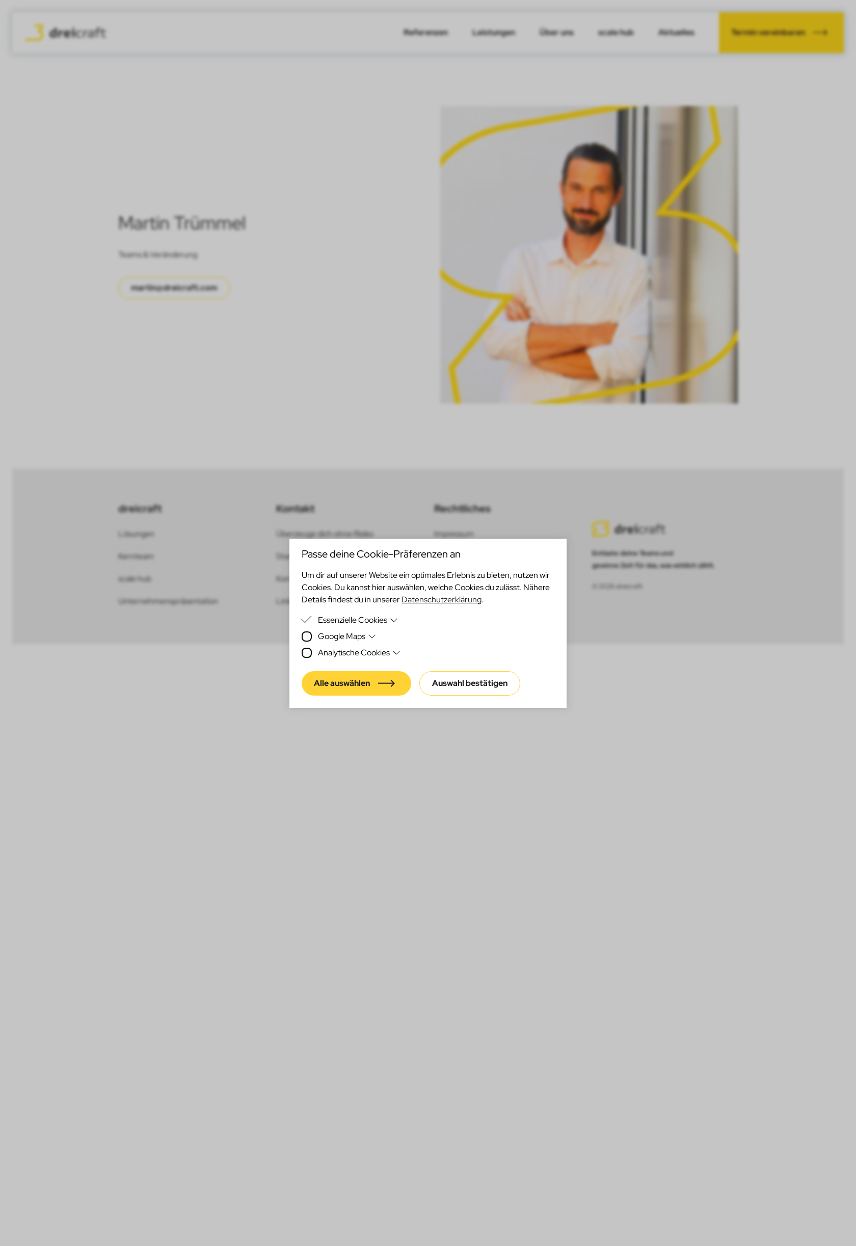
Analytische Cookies (359, 652)
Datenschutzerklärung (441, 599)
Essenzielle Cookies (358, 620)
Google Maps (347, 636)
